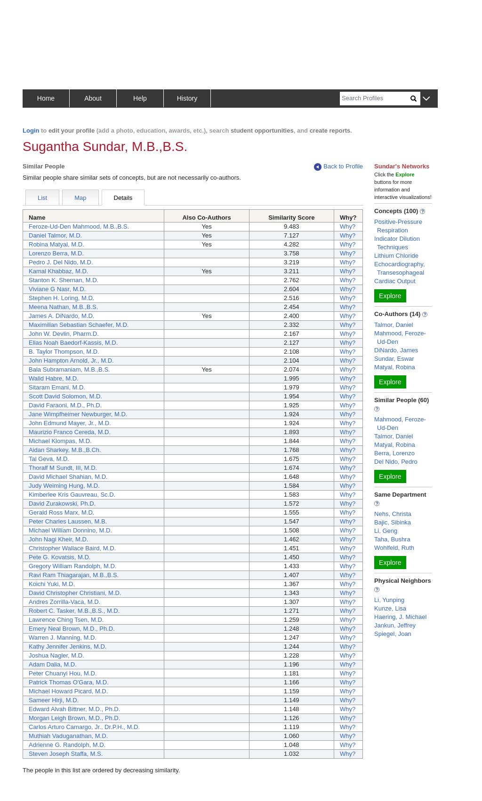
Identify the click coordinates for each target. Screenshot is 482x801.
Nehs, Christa (392, 513)
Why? (347, 226)
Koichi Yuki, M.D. (52, 583)
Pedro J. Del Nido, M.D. (61, 262)
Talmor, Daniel (393, 324)
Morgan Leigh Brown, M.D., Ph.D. (74, 718)
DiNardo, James (396, 350)
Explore (390, 296)
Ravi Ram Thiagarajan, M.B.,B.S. (74, 575)
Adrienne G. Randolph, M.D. (67, 744)
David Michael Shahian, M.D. (68, 476)
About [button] (93, 98)
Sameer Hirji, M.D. (54, 700)
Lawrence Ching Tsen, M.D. (66, 619)
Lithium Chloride (396, 255)
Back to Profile (338, 167)
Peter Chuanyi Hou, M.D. (63, 673)
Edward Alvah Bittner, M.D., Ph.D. (74, 709)
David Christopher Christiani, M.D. (75, 592)
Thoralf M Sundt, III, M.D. (63, 467)
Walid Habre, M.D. (54, 378)
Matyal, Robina (394, 367)
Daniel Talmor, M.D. (55, 235)
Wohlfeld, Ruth (394, 547)
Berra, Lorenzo (394, 453)
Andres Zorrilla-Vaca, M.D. (64, 601)
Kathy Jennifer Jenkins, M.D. (67, 646)
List (42, 197)
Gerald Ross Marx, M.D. (61, 512)
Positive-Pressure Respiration (398, 226)
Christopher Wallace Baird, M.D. (72, 548)
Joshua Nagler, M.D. (56, 655)
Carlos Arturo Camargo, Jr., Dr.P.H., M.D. (84, 726)
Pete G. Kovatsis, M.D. (60, 557)
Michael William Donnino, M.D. (70, 530)
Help (140, 98)
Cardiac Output (394, 281)
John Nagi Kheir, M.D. (58, 539)
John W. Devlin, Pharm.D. (64, 333)
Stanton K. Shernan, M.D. (63, 280)
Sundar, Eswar (394, 358)
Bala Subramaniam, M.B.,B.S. (69, 369)
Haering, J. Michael (400, 616)
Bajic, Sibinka (392, 522)
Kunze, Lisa (390, 608)
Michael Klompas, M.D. (60, 440)
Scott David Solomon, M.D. (65, 396)
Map (80, 197)
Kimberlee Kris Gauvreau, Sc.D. (72, 494)
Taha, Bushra (392, 539)
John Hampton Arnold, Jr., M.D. (71, 360)
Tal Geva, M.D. (49, 458)
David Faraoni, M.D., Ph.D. (65, 405)
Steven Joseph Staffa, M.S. (66, 753)
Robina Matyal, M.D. (56, 244)
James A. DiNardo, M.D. (61, 315)
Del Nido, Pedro (396, 461)
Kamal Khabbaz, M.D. (58, 271)
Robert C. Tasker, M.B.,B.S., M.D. (74, 610)
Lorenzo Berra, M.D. (56, 253)
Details (123, 197)
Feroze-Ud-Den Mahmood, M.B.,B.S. (79, 226)
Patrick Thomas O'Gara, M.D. (69, 682)
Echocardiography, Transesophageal (399, 268)
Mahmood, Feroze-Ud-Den (400, 337)
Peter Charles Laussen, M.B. (68, 521)
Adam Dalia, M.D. (53, 664)
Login (31, 130)
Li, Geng (385, 530)
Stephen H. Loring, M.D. (61, 297)
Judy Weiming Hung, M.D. (64, 485)
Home (46, 98)
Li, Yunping (389, 599)
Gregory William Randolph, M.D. (72, 566)
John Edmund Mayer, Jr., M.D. (70, 423)
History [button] (187, 98)
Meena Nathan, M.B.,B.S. (63, 306)
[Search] (375, 98)
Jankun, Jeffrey (395, 625)
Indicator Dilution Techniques (397, 243)
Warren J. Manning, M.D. (62, 637)
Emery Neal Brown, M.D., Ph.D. (72, 628)
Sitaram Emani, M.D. (57, 387)
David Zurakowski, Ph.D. (62, 503)
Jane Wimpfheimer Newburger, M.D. (78, 414)
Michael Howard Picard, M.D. (68, 691)
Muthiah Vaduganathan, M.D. (68, 735)
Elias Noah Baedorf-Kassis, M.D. (73, 342)
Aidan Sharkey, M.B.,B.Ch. (65, 449)
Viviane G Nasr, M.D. (57, 289)
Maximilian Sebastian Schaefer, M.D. (79, 324)
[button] (426, 99)
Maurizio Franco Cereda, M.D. (70, 432)
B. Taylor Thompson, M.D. (64, 351)
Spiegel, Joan (392, 633)
